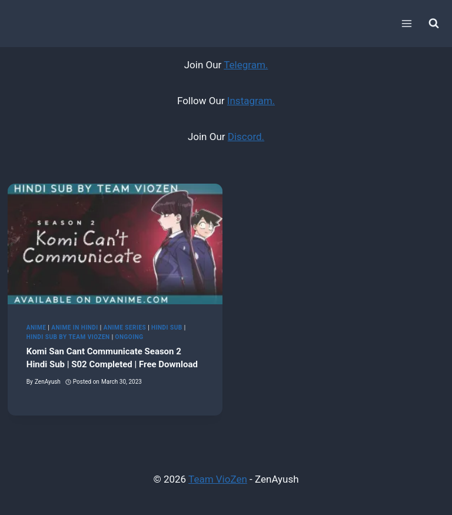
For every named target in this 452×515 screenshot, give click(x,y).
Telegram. (246, 65)
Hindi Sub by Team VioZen (68, 337)
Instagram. (251, 101)
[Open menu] (406, 23)
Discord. (246, 136)
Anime (36, 327)
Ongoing (129, 337)
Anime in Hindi (74, 327)
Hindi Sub (166, 327)
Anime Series (125, 327)
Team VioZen (217, 479)
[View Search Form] (433, 23)
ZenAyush (48, 381)
